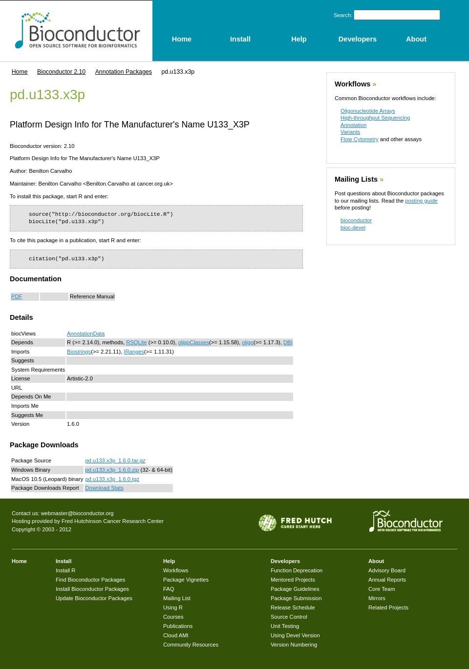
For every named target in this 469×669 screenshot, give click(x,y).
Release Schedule (293, 607)
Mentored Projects (293, 580)
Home (20, 71)
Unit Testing (285, 626)
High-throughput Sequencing (375, 118)
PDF (16, 296)
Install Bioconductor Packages (92, 589)
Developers (285, 561)
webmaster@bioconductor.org (77, 513)
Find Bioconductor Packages (90, 580)
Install (63, 561)
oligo (248, 342)
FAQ (168, 589)
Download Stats (104, 488)
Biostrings (79, 352)
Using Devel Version (295, 635)
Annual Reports (387, 580)
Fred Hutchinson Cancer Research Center (113, 521)
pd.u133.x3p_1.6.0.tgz (112, 479)
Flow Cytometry (360, 139)
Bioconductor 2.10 (61, 71)
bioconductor (356, 220)
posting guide (421, 201)
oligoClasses (193, 342)
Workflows (352, 84)
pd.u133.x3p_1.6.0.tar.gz (115, 460)
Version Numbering (294, 645)
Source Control (289, 617)
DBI (288, 342)
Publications (177, 626)
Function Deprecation (296, 570)
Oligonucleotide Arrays (368, 111)
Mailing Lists (356, 179)
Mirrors (376, 598)
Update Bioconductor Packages (94, 598)
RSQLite (136, 342)
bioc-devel (353, 227)
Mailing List (177, 598)
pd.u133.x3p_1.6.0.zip (112, 470)
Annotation (354, 125)
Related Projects (388, 607)
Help (169, 561)
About (376, 561)
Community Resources (190, 645)
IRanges (134, 352)
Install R (65, 570)
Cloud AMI (176, 635)
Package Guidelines (295, 589)
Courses (173, 617)
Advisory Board (386, 570)
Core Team (381, 589)
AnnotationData (86, 333)
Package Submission (296, 598)
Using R (173, 607)
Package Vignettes (186, 580)
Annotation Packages (123, 71)
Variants (350, 132)
